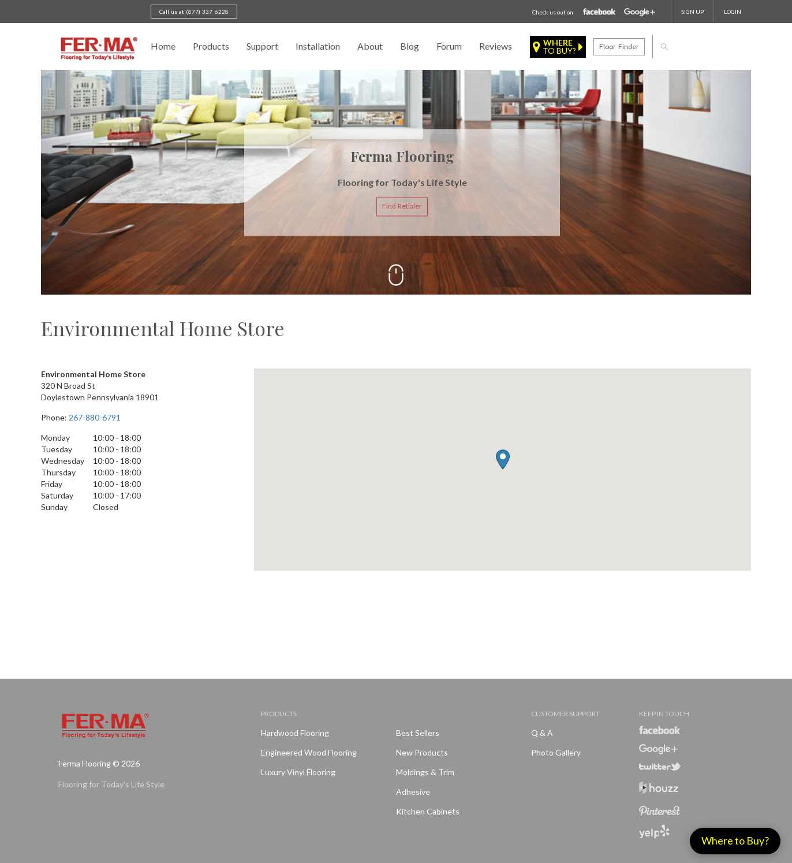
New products (422, 752)
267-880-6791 (95, 417)
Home (163, 45)
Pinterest (659, 811)
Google (639, 12)
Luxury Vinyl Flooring (298, 772)
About (370, 45)
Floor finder (618, 46)
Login (732, 11)
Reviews (495, 45)
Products (211, 45)
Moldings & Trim (425, 772)
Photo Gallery (556, 752)
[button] (503, 459)
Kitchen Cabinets (427, 811)
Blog (409, 45)
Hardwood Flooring (295, 733)
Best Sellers (417, 733)
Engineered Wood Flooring (309, 752)
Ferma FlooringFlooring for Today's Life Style (97, 49)
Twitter (660, 766)
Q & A (542, 733)
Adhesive (413, 792)
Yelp (654, 831)
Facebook (599, 12)
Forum (449, 45)
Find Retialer (402, 206)
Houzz (658, 789)
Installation (318, 45)
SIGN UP (692, 11)
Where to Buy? (735, 840)
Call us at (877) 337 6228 (194, 11)
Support (262, 45)
